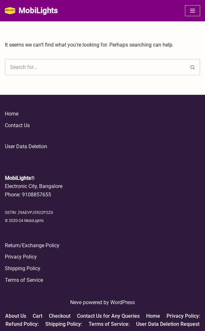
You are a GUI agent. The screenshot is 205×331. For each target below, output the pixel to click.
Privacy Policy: (183, 316)
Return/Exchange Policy (32, 245)
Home (11, 114)
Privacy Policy (21, 257)
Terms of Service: (109, 324)
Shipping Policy (22, 268)
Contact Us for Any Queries (108, 316)
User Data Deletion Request (168, 324)
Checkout (59, 316)
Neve (75, 302)
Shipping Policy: (63, 324)
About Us (15, 316)
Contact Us (17, 125)
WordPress (122, 302)
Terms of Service (24, 280)
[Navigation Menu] (192, 10)
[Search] (95, 67)
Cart (37, 316)
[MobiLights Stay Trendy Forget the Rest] (31, 11)
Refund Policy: (22, 324)
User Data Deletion (26, 146)
